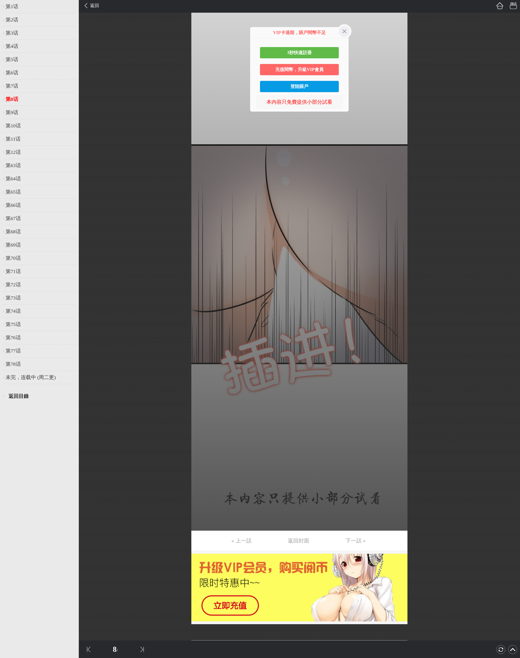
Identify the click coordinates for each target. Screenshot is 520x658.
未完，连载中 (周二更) (31, 377)
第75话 (13, 324)
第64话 (13, 178)
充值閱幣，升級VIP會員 (299, 69)
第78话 (13, 364)
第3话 (12, 33)
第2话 (12, 20)
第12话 (13, 152)
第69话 (13, 245)
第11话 (13, 139)
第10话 (13, 126)
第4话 (12, 46)
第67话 (13, 218)
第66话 (13, 205)
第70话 (13, 258)
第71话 (13, 271)
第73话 (13, 298)
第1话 (12, 6)
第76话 (13, 337)
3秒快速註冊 (299, 52)
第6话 (12, 73)
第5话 (12, 59)
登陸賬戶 (299, 86)
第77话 (13, 351)
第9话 (12, 112)
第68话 (13, 231)
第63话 (13, 165)
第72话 (13, 284)
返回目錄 (18, 396)
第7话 (12, 86)
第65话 (13, 192)
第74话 (13, 311)
